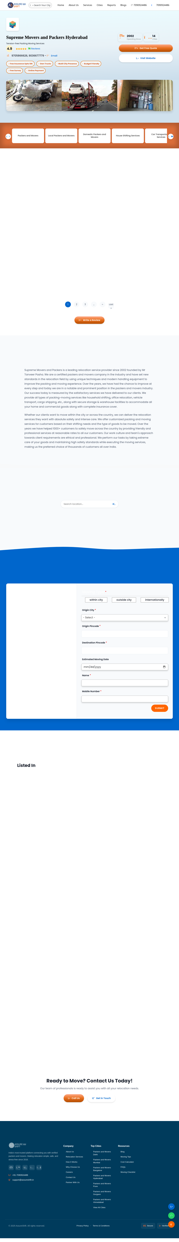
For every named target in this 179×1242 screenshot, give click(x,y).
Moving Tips (126, 1159)
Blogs (123, 5)
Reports (111, 5)
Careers (69, 1174)
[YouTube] (41, 1170)
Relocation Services (75, 1159)
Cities (100, 5)
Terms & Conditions (101, 1229)
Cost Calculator (128, 1164)
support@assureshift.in (23, 1182)
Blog (123, 1153)
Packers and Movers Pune (102, 1187)
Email (52, 55)
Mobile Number (91, 694)
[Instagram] (34, 1170)
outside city (124, 603)
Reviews (33, 48)
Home (61, 5)
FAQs (123, 1169)
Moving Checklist (128, 1174)
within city (96, 603)
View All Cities (99, 1211)
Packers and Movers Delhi (102, 1155)
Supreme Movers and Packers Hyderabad (58, 37)
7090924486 (139, 5)
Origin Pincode (90, 629)
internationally (154, 603)
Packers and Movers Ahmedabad (102, 1204)
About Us (74, 5)
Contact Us (71, 1180)
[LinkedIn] (26, 1170)
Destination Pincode (93, 645)
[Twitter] (19, 1170)
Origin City (88, 613)
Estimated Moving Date (95, 662)
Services (87, 5)
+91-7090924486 (20, 1177)
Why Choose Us (73, 1169)
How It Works (72, 1164)
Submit (159, 711)
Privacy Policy (82, 1229)
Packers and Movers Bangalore (102, 1171)
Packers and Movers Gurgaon (102, 1196)
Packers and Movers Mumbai (102, 1163)
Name (85, 678)
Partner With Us (73, 1185)
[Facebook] (11, 1170)
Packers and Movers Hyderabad (102, 1179)
